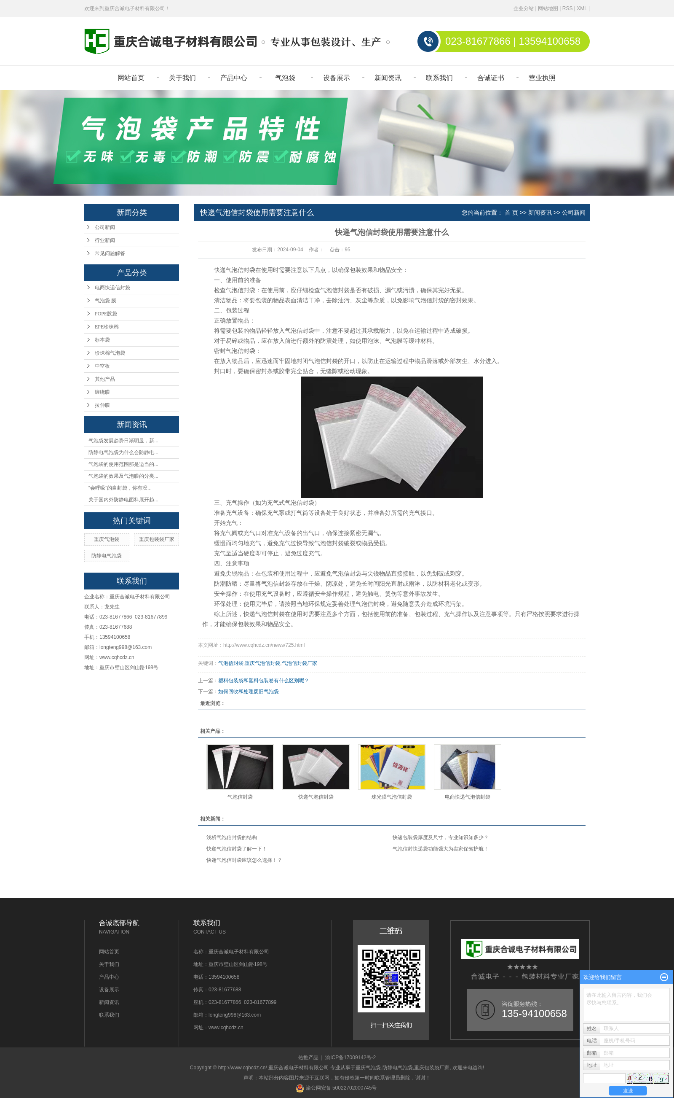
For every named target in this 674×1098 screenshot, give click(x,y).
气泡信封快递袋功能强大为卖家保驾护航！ (441, 849)
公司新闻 (105, 227)
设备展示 (336, 77)
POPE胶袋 (106, 314)
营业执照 (542, 77)
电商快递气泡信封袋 (467, 797)
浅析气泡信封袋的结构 (231, 837)
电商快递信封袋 (112, 288)
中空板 (102, 366)
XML (582, 8)
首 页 (511, 212)
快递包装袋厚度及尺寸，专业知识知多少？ (441, 837)
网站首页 (131, 77)
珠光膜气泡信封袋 (392, 797)
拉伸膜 (102, 405)
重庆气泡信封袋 (262, 663)
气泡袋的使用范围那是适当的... (123, 464)
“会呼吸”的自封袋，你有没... (120, 488)
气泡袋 (285, 77)
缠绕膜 (102, 392)
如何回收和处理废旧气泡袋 (248, 691)
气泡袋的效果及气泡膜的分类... (123, 476)
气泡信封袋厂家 (299, 663)
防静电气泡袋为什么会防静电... (123, 452)
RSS (567, 8)
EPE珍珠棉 (107, 327)
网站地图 (548, 8)
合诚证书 (490, 77)
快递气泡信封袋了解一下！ (236, 849)
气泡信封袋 (230, 663)
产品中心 (233, 77)
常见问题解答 (110, 253)
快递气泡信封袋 (316, 797)
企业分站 (524, 8)
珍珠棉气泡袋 (110, 353)
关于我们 (182, 77)
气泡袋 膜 (105, 301)
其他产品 (105, 379)
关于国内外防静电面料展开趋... (123, 500)
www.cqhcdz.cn (116, 657)
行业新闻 (105, 240)
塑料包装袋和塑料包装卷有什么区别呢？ (263, 681)
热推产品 (308, 1057)
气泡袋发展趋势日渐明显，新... (123, 441)
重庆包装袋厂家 (156, 539)
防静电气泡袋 (106, 556)
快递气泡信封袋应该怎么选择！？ (244, 860)
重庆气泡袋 (106, 539)
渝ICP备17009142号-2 (350, 1057)
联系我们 (439, 77)
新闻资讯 (387, 77)
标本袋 (102, 340)
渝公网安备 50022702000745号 (336, 1088)
